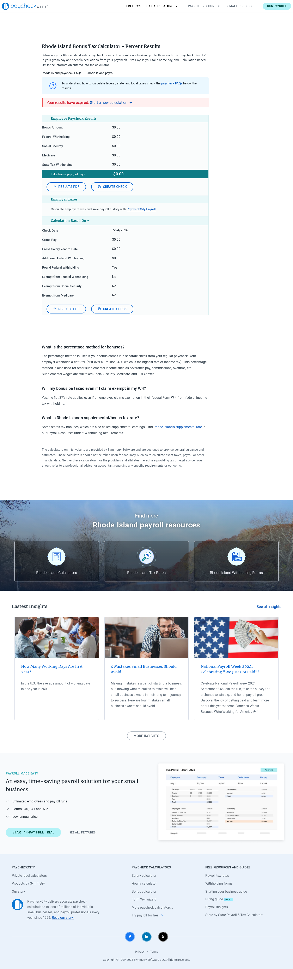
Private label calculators (29, 875)
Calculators (142, 6)
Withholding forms (218, 883)
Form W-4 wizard (144, 899)
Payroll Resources (194, 6)
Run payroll (267, 6)
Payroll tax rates (217, 875)
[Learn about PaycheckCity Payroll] (221, 802)
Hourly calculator (144, 883)
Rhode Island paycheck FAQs (61, 73)
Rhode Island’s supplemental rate (178, 427)
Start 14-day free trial (33, 832)
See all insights (269, 606)
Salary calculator (144, 875)
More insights (146, 735)
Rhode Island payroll (100, 73)
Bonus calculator (144, 891)
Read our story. (63, 917)
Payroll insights (216, 907)
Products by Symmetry (28, 883)
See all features (82, 832)
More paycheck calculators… (152, 907)
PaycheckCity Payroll (141, 209)
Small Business (230, 6)
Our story (18, 891)
